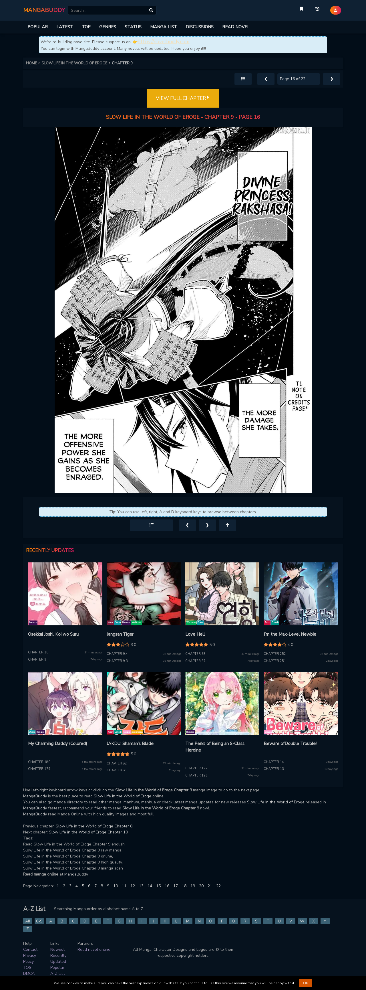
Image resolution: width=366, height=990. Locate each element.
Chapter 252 (275, 654)
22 (218, 886)
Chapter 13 (274, 769)
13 (141, 886)
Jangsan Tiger (120, 634)
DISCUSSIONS (200, 27)
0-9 (39, 921)
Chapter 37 (195, 661)
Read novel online (93, 949)
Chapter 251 (275, 661)
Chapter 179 (39, 769)
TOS (27, 967)
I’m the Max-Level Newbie (290, 634)
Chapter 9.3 (117, 661)
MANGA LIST (163, 27)
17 (175, 886)
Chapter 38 (195, 654)
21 (210, 886)
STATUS (133, 27)
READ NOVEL (236, 27)
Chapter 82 (117, 763)
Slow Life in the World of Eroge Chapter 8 (94, 826)
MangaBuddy (35, 796)
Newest (57, 949)
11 (124, 886)
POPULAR (37, 27)
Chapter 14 (274, 762)
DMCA (29, 973)
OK (305, 983)
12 (132, 886)
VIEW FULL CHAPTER (183, 98)
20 (201, 886)
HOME (33, 63)
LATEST (64, 27)
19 (192, 886)
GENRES (107, 27)
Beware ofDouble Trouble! (290, 743)
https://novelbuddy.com (163, 41)
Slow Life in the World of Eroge (122, 796)
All (27, 921)
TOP (86, 27)
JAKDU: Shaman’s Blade (130, 743)
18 (184, 886)
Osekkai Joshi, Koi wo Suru (53, 634)
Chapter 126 (196, 775)
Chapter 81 (117, 770)
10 (115, 886)
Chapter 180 (39, 762)
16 (167, 886)
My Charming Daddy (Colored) (57, 743)
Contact (30, 949)
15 (158, 886)
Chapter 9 (37, 659)
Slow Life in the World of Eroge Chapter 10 (88, 832)
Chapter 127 (196, 768)
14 (150, 886)
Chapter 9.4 (117, 654)
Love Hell (195, 634)
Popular (57, 967)
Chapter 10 (38, 652)
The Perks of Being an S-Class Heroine (214, 747)
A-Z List (57, 973)
